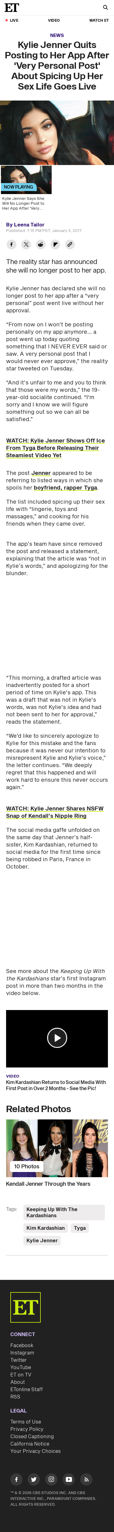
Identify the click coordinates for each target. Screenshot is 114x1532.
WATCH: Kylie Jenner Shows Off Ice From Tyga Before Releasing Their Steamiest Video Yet (55, 448)
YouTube (20, 1361)
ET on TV (20, 1368)
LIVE (14, 21)
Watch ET (99, 21)
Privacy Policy (26, 1423)
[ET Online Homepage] (14, 7)
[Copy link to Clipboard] (69, 245)
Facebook (21, 1339)
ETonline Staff (26, 1383)
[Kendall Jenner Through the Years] (57, 1142)
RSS (15, 1390)
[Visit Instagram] (51, 1474)
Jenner (41, 473)
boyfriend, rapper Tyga (65, 488)
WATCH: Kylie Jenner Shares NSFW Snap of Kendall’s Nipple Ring (55, 806)
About (17, 1376)
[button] (57, 1032)
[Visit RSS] (86, 1474)
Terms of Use (25, 1416)
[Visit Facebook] (16, 1474)
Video (54, 21)
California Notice (29, 1438)
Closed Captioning (32, 1430)
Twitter (18, 1354)
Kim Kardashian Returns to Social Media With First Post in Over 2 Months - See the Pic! (56, 1079)
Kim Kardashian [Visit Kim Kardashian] (45, 1222)
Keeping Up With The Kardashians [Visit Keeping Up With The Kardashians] (52, 1206)
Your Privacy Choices (35, 1445)
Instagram (22, 1346)
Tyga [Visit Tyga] (80, 1222)
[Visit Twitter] (34, 1474)
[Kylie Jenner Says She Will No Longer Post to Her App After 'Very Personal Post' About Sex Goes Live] (26, 190)
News (57, 35)
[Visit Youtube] (69, 1474)
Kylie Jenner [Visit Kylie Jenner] (42, 1235)
